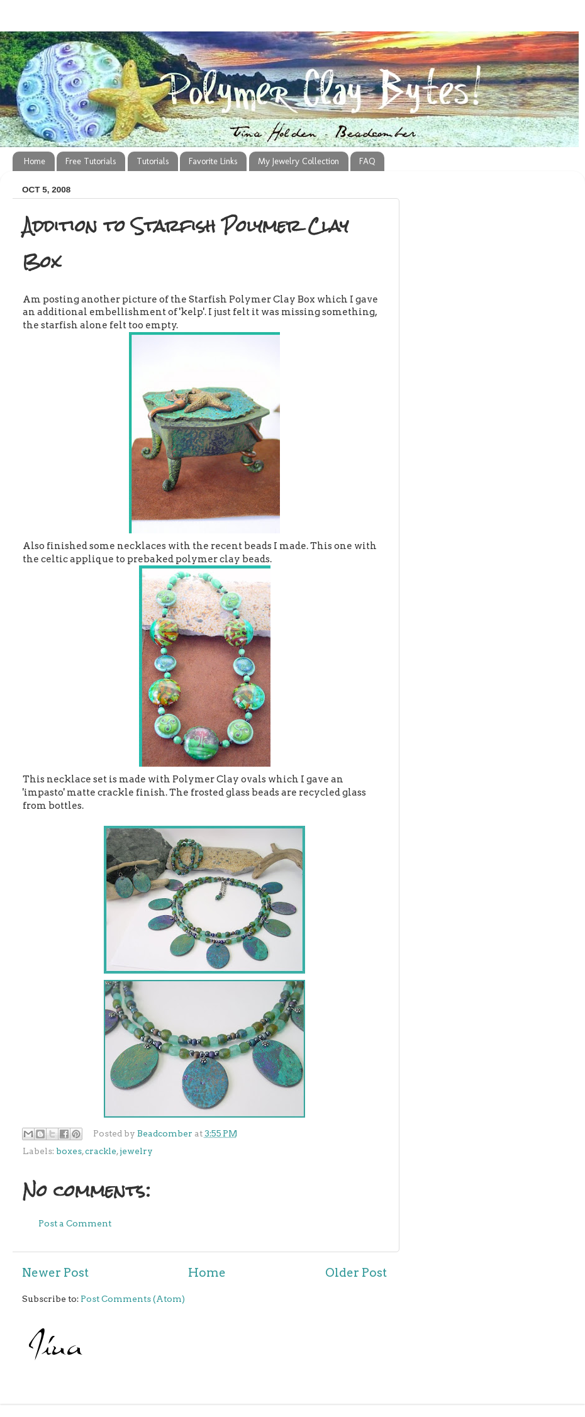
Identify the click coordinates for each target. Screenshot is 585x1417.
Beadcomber (165, 1133)
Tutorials (152, 161)
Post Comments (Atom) (133, 1299)
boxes (69, 1151)
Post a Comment (74, 1223)
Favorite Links (213, 161)
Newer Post (55, 1272)
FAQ (367, 161)
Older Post (356, 1272)
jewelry (136, 1151)
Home (34, 161)
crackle (100, 1151)
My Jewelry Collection (298, 161)
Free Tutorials (90, 161)
